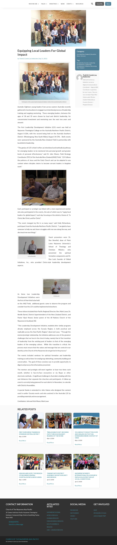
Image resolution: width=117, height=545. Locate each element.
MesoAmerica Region (55, 521)
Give (108, 4)
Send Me (100, 4)
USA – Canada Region (55, 530)
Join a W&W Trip (100, 516)
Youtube (73, 519)
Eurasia (86, 63)
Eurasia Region (52, 518)
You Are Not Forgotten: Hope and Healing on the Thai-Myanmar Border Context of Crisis (86, 435)
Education (93, 54)
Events (69, 4)
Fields (43, 4)
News (63, 4)
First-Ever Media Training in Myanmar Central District (29, 433)
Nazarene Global (53, 512)
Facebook (74, 510)
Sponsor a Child (100, 513)
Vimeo (72, 516)
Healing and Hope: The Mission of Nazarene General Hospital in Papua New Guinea (30, 475)
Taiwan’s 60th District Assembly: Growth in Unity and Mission (57, 475)
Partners (83, 56)
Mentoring (93, 66)
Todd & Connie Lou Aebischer (28, 58)
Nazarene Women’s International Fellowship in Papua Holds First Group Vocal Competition (86, 476)
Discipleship (80, 63)
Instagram (74, 513)
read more (22, 440)
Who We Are (33, 4)
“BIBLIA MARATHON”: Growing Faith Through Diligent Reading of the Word (58, 434)
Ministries (53, 4)
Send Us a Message (16, 524)
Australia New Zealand (83, 54)
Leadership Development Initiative (84, 65)
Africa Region (52, 515)
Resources (79, 4)
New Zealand (80, 68)
